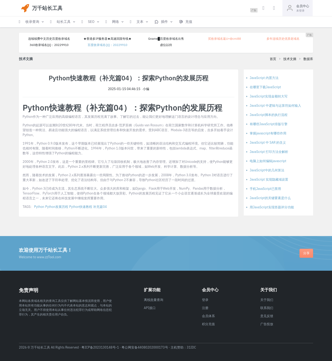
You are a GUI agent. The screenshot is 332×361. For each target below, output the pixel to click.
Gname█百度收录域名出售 (166, 39)
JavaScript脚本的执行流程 (269, 115)
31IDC (191, 347)
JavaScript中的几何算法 (267, 170)
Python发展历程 (56, 207)
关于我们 (266, 300)
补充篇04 (100, 207)
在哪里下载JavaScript (265, 87)
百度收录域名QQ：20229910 (107, 45)
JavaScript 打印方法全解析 (269, 152)
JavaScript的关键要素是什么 (270, 198)
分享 (306, 253)
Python (39, 207)
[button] (32, 21)
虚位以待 (166, 45)
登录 (205, 300)
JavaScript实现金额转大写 (269, 96)
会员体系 (208, 316)
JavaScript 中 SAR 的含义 (268, 142)
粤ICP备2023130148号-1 (100, 347)
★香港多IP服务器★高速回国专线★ (107, 39)
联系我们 (266, 308)
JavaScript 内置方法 (264, 78)
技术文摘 (289, 59)
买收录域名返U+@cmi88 (224, 39)
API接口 (150, 308)
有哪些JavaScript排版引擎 (269, 124)
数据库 (308, 59)
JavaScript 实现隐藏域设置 (269, 179)
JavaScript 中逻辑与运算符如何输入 (275, 105)
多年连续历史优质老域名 (283, 39)
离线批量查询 (153, 300)
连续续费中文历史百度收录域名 (49, 39)
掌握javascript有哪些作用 (268, 133)
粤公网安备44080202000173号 (145, 347)
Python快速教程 (80, 207)
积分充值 (208, 324)
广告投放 (266, 324)
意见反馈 (266, 316)
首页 (273, 59)
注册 (205, 308)
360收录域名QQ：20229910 (49, 45)
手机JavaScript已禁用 (265, 189)
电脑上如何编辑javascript (268, 161)
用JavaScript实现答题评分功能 (272, 207)
